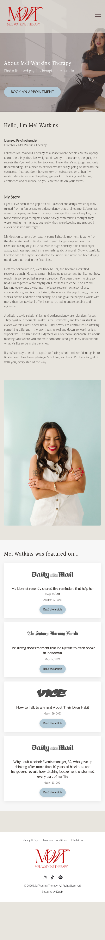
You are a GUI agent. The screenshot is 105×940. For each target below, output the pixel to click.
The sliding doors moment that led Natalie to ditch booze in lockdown (52, 650)
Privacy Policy (30, 840)
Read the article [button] (52, 609)
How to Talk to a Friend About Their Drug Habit (52, 707)
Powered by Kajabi (52, 891)
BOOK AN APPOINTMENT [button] (32, 91)
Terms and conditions (55, 840)
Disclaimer (77, 840)
